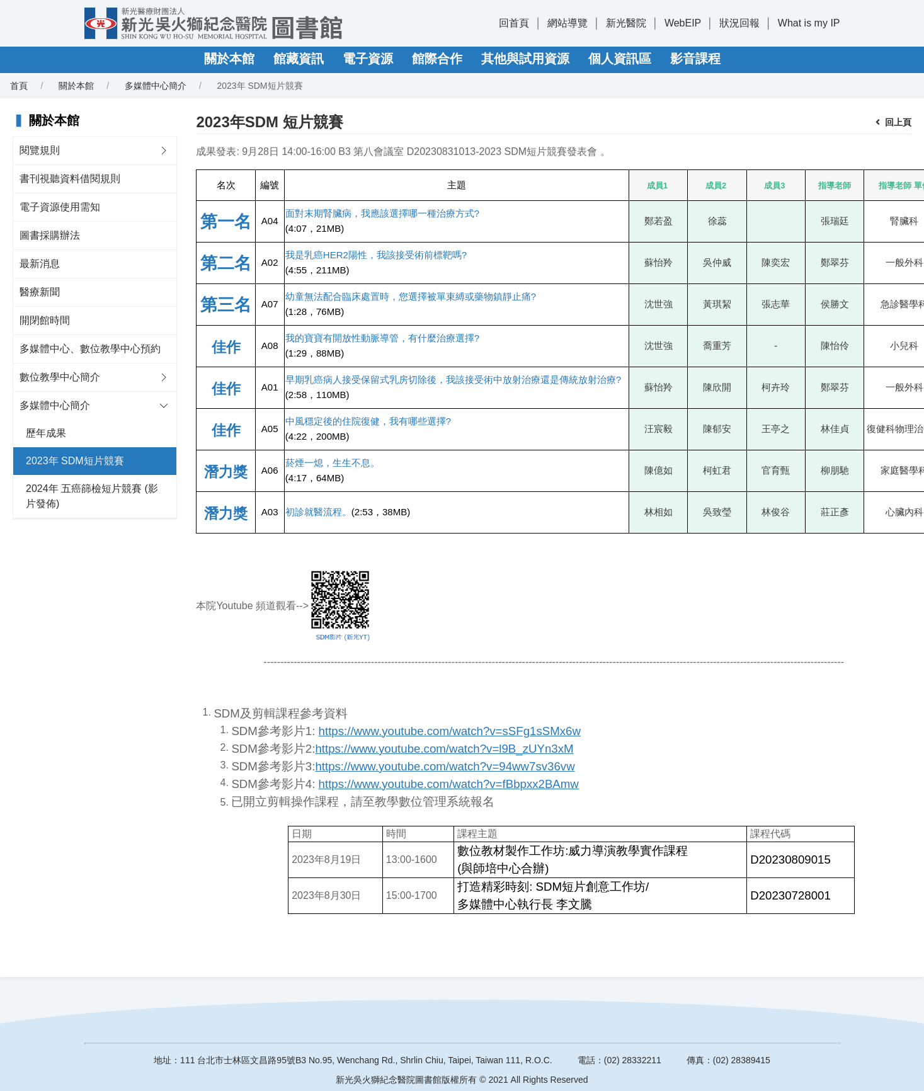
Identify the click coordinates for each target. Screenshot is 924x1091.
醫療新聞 (40, 292)
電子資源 (368, 59)
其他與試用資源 (525, 59)
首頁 (19, 86)
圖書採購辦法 (50, 235)
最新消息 (40, 263)
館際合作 (437, 59)
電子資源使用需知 (60, 207)
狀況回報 (739, 23)
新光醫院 (626, 23)
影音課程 (695, 59)
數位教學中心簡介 (60, 377)
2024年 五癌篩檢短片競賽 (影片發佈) (92, 496)
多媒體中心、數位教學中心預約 (90, 348)
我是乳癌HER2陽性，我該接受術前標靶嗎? (376, 254)
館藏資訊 (298, 59)
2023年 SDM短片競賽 (75, 460)
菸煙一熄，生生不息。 (332, 462)
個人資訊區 (619, 59)
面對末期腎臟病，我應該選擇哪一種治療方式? (382, 213)
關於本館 (229, 59)
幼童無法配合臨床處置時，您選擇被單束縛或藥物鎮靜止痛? (410, 296)
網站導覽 (567, 23)
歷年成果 (46, 433)
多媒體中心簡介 (155, 86)
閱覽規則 (40, 150)
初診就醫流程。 (318, 511)
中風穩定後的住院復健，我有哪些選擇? (368, 421)
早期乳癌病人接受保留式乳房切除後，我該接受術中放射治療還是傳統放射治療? (453, 379)
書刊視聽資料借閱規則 (70, 178)
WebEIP (682, 23)
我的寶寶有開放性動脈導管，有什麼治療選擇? (382, 338)
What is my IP (809, 23)
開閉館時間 (45, 320)
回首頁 (514, 23)
